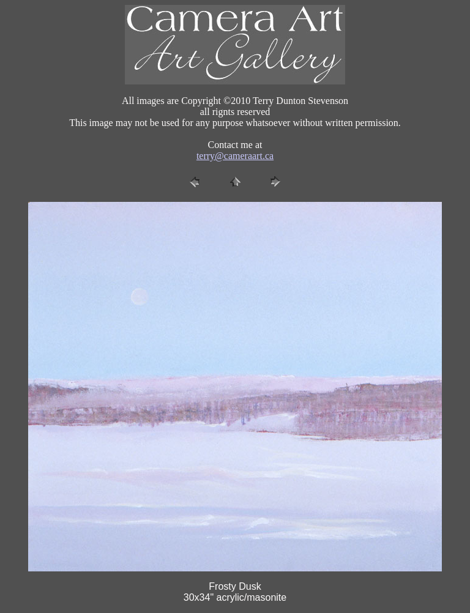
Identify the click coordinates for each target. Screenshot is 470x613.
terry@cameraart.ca (235, 155)
